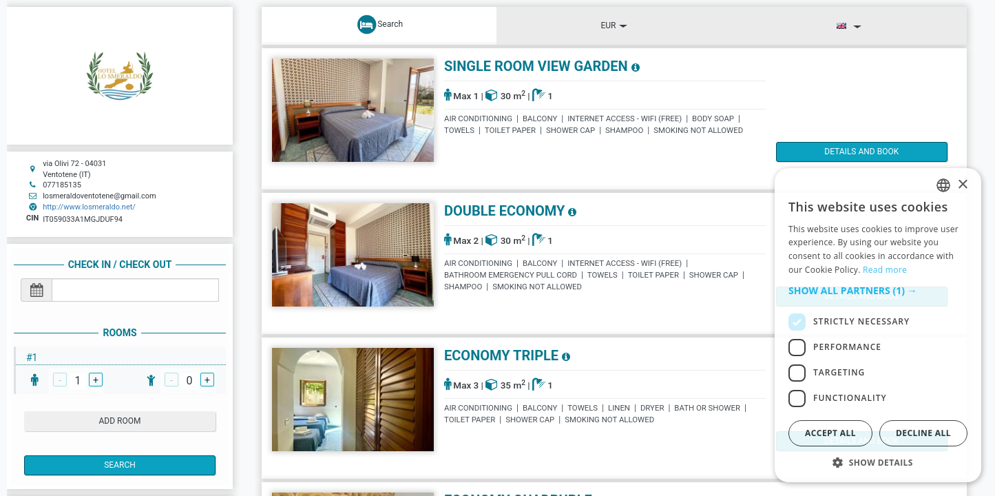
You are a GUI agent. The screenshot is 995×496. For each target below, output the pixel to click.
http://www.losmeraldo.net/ (89, 207)
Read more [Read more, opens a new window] (885, 270)
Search (120, 465)
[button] (877, 291)
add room (120, 421)
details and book (834, 151)
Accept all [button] (830, 433)
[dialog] (878, 325)
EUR (613, 25)
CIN (32, 218)
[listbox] (943, 185)
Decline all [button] (923, 433)
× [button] (962, 185)
